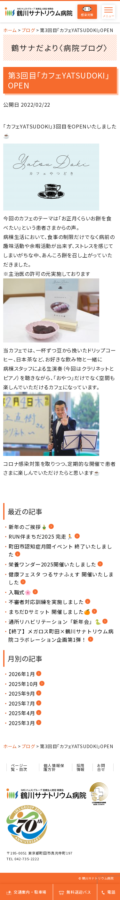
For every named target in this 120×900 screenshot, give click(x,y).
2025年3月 (22, 723)
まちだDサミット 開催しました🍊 (50, 611)
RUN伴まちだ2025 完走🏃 (41, 536)
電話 (109, 892)
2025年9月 (22, 693)
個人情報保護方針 (54, 767)
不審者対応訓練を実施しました (46, 602)
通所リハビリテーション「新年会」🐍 (55, 621)
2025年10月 (23, 684)
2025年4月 (22, 713)
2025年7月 (22, 703)
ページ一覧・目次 (19, 767)
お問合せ (101, 767)
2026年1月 (22, 674)
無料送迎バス (75, 892)
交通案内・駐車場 (26, 892)
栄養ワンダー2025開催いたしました (52, 564)
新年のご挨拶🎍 (28, 527)
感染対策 (87, 11)
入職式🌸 (20, 592)
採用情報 (80, 767)
